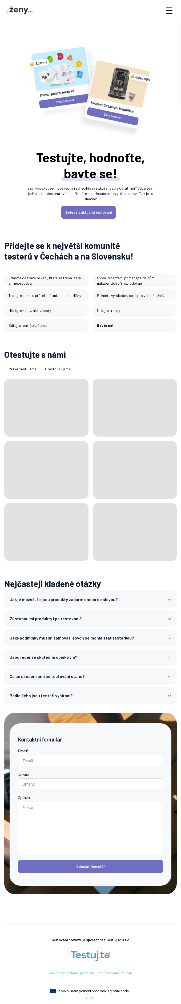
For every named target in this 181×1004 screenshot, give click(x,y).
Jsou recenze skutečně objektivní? (90, 657)
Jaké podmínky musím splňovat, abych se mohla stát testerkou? (90, 637)
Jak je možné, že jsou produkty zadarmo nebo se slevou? (90, 599)
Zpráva (24, 797)
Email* (23, 750)
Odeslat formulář (90, 866)
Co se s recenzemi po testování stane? (90, 676)
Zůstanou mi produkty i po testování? (90, 618)
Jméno (23, 774)
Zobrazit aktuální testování (88, 212)
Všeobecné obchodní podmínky (71, 973)
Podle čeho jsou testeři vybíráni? (90, 695)
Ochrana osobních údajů (115, 973)
